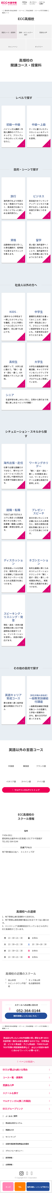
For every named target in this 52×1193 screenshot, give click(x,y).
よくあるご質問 (11, 1116)
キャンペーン (12, 47)
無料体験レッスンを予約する (38, 1187)
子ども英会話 (29, 1044)
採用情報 (9, 1158)
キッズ (9, 1186)
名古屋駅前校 (34, 983)
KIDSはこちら (23, 3)
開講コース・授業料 (8, 32)
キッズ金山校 (34, 980)
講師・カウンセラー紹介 (26, 33)
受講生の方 (10, 1130)
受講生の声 (43, 32)
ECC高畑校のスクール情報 (26, 816)
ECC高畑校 (26, 19)
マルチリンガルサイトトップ (26, 790)
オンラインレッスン (32, 3)
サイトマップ (11, 1137)
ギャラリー (39, 47)
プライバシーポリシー (14, 1151)
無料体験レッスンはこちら (26, 1015)
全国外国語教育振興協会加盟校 (17, 1144)
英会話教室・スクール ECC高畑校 (37, 10)
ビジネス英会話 (14, 1044)
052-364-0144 (12, 841)
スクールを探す (41, 3)
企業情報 (9, 1165)
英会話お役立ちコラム (14, 1123)
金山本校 (12, 980)
